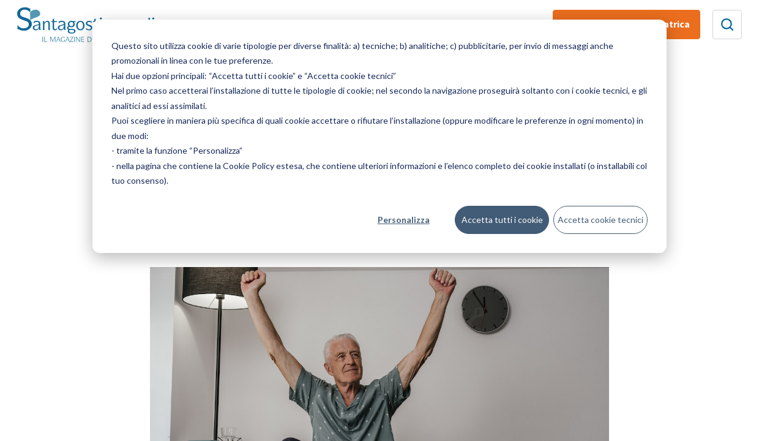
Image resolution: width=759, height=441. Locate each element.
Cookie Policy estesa (262, 165)
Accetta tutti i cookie (502, 219)
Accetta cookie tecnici (600, 219)
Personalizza (404, 219)
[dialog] (379, 136)
